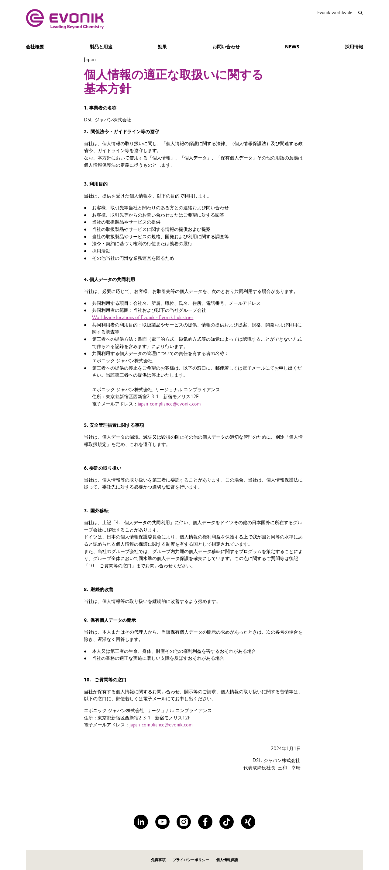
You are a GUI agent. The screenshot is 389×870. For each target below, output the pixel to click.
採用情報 (354, 47)
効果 (162, 47)
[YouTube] (162, 822)
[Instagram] (184, 822)
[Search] (360, 13)
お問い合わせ (226, 47)
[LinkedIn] (141, 822)
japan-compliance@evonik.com (169, 404)
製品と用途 (101, 47)
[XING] (248, 822)
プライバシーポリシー (191, 860)
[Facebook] (205, 822)
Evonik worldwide (335, 12)
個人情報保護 (227, 860)
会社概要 (35, 47)
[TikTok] (226, 822)
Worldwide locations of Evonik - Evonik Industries (142, 317)
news (292, 47)
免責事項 (158, 860)
